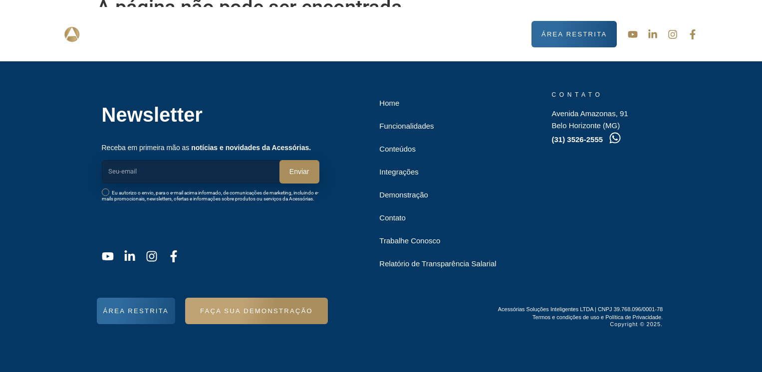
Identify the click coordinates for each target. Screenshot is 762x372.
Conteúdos (331, 34)
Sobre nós (191, 34)
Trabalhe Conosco (409, 240)
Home (389, 103)
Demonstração (452, 34)
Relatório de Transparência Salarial (437, 263)
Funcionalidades (261, 34)
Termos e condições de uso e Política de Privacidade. (597, 317)
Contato (504, 34)
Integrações (390, 34)
